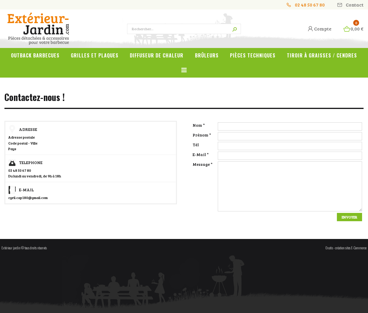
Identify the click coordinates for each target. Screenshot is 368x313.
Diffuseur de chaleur (156, 55)
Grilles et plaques (95, 55)
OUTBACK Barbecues (35, 55)
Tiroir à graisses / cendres (322, 55)
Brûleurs (207, 55)
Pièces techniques (253, 55)
